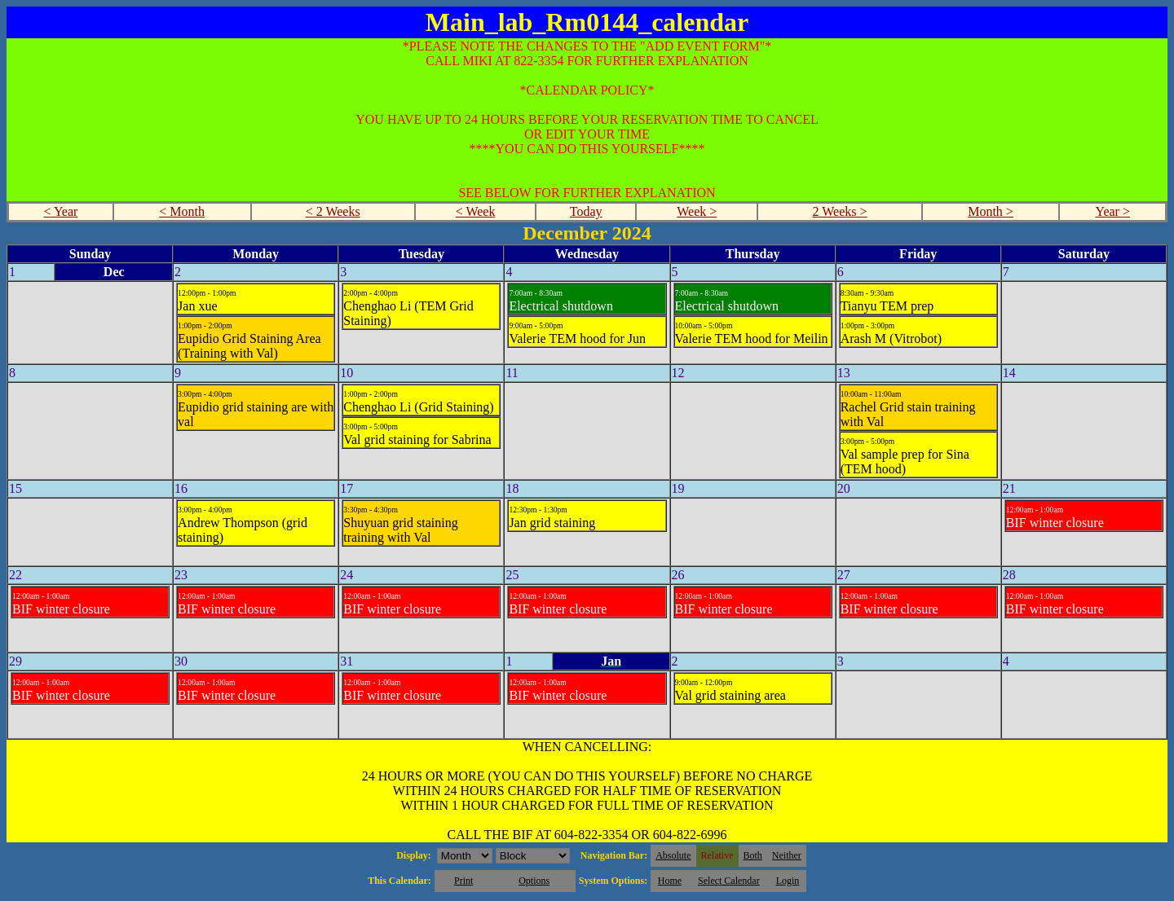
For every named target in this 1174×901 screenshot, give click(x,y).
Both (753, 855)
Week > (697, 211)
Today (586, 211)
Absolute (673, 855)
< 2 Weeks (333, 211)
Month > (990, 211)
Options (534, 880)
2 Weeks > (840, 211)
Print (463, 880)
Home (670, 880)
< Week (476, 211)
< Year (60, 211)
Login (788, 880)
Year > (1112, 211)
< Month (182, 211)
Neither (786, 855)
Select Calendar (729, 880)
